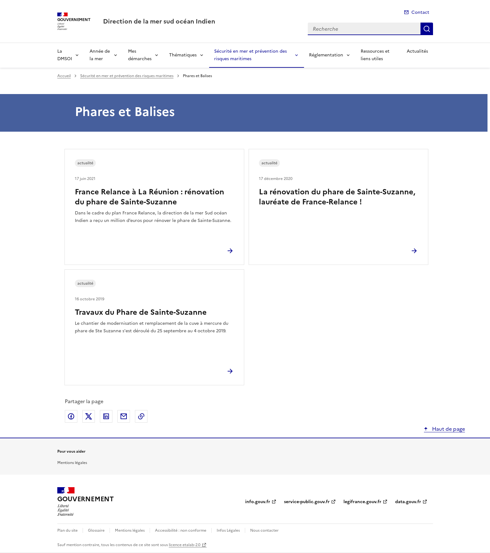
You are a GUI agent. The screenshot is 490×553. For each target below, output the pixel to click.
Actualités (417, 51)
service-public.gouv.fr (307, 501)
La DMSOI (64, 55)
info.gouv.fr (257, 501)
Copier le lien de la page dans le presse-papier (141, 416)
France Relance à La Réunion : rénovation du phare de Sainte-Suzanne (149, 197)
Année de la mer (100, 55)
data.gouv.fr (408, 501)
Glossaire (96, 530)
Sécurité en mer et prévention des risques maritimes (250, 55)
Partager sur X (88, 416)
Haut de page (448, 429)
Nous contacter (264, 530)
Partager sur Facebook (71, 416)
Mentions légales (72, 463)
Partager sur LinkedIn (106, 416)
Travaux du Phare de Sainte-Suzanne (141, 312)
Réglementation (326, 55)
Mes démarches (140, 55)
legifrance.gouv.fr (362, 501)
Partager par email (123, 416)
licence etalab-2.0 (184, 545)
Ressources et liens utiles (375, 55)
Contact (420, 12)
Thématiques (183, 55)
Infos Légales (228, 530)
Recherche (426, 29)
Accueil (64, 76)
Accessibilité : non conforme (180, 530)
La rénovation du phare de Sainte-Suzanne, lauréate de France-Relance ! (337, 197)
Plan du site (67, 530)
